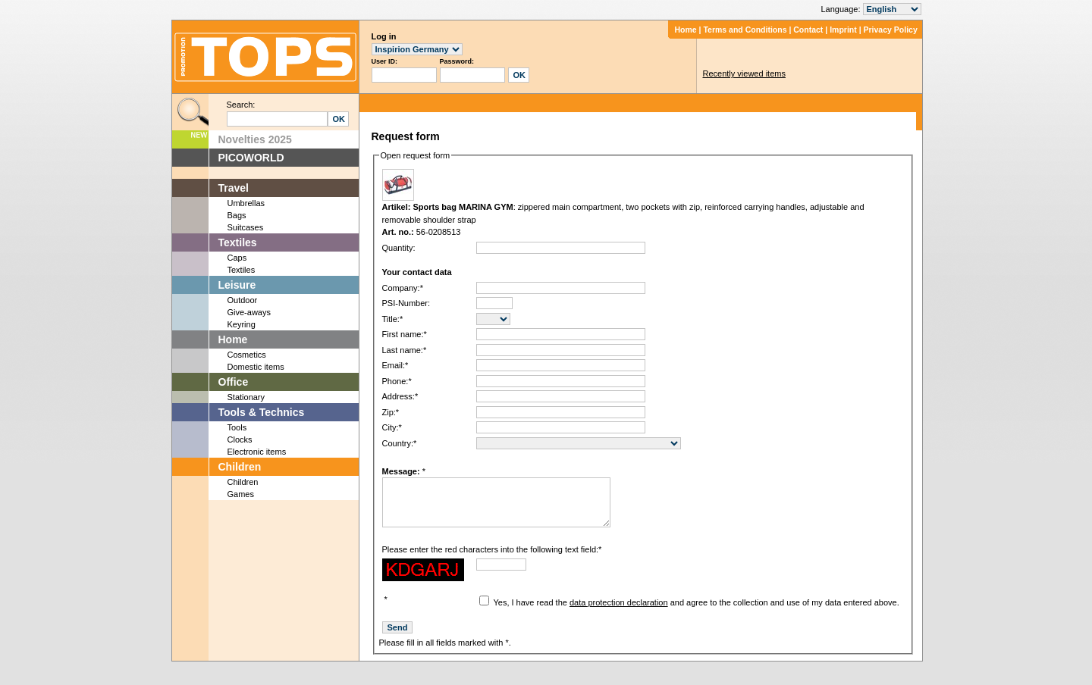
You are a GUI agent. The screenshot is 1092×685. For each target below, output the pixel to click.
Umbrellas (246, 203)
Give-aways (249, 312)
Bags (237, 215)
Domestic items (256, 366)
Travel (233, 188)
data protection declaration (619, 613)
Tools (237, 427)
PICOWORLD (251, 158)
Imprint (843, 29)
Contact (808, 29)
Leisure (237, 285)
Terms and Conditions (744, 29)
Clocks (240, 439)
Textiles (237, 242)
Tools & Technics (261, 412)
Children (240, 467)
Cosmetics (247, 354)
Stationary (246, 397)
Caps (237, 257)
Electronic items (257, 451)
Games (241, 494)
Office (233, 382)
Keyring (242, 324)
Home (685, 29)
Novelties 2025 (255, 139)
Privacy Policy (891, 29)
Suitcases (246, 227)
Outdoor (243, 300)
